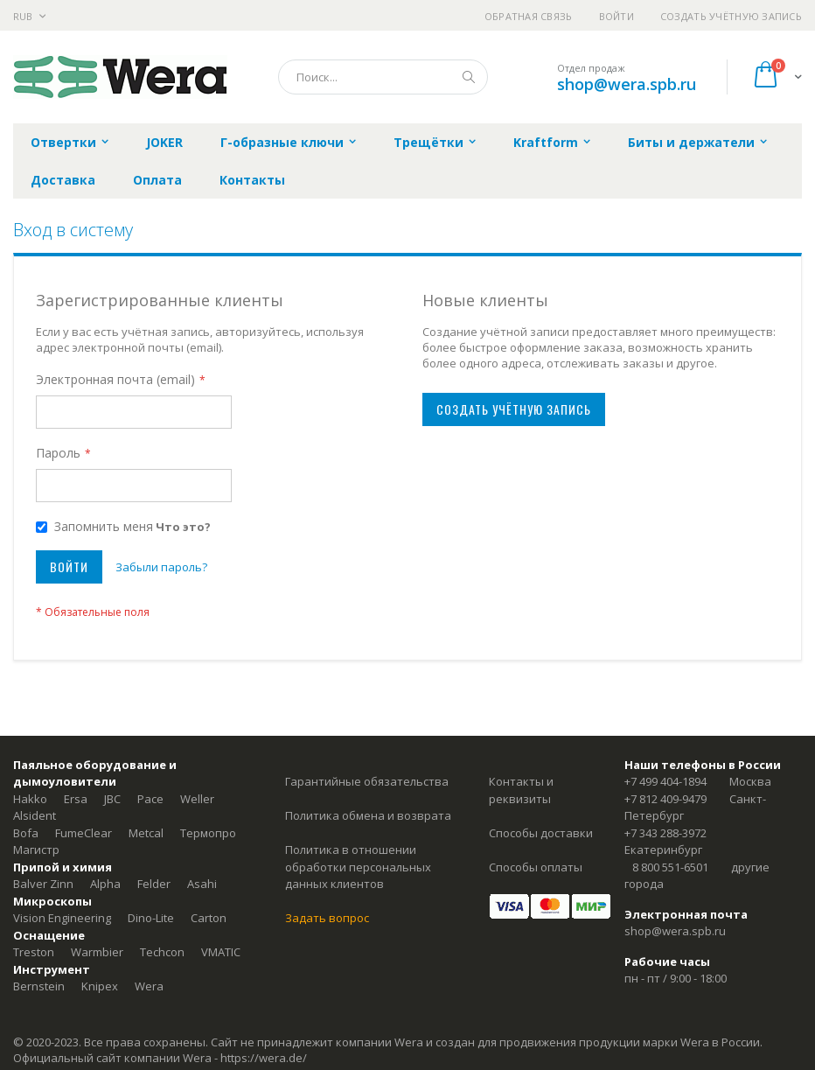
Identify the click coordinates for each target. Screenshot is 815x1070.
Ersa (75, 799)
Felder (154, 884)
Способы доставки (541, 833)
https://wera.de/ (263, 1058)
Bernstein (39, 986)
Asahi (202, 884)
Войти (616, 16)
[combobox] (383, 76)
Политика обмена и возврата (368, 815)
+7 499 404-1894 (665, 781)
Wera (149, 986)
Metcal (146, 833)
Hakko (30, 799)
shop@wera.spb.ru (626, 83)
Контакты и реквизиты (521, 790)
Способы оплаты (535, 867)
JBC (112, 799)
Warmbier (97, 952)
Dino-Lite (151, 918)
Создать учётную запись (731, 16)
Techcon (162, 952)
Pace (150, 799)
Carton (208, 918)
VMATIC (220, 952)
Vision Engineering (62, 918)
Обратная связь (528, 16)
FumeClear (83, 833)
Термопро (208, 833)
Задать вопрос (327, 918)
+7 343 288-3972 (665, 833)
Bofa (25, 833)
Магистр (36, 849)
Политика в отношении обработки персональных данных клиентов (358, 867)
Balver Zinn (43, 884)
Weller (197, 799)
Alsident (34, 815)
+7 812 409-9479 (665, 799)
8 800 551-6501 (670, 867)
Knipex (99, 986)
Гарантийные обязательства (367, 781)
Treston (33, 952)
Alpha (105, 884)
